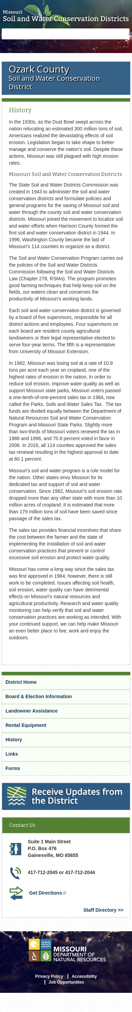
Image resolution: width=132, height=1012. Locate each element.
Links (11, 754)
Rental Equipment (25, 725)
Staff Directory (99, 910)
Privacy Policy (49, 976)
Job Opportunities (66, 982)
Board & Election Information (38, 696)
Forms (12, 768)
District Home (21, 682)
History (13, 739)
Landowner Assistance (31, 711)
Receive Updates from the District (41, 787)
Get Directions (48, 893)
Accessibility (84, 976)
